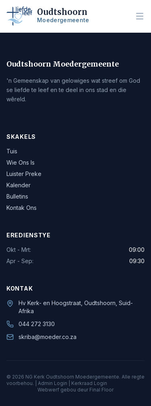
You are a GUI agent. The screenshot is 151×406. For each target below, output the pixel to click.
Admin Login (52, 383)
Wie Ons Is (20, 162)
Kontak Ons (21, 207)
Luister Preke (23, 173)
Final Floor (101, 390)
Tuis (11, 151)
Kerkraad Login (89, 383)
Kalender (18, 185)
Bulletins (17, 196)
